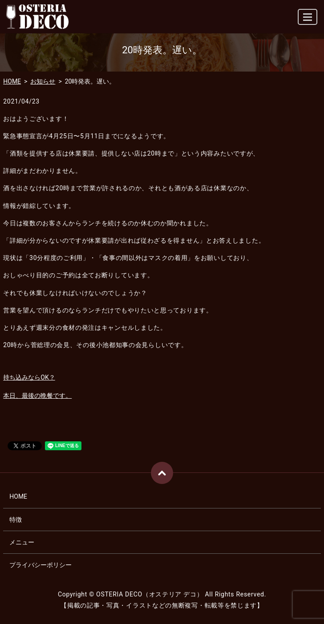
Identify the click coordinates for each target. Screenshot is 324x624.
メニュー (21, 542)
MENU (308, 20)
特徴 (15, 519)
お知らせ (42, 81)
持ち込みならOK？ (29, 377)
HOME (12, 81)
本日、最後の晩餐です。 (37, 395)
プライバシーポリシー (40, 564)
